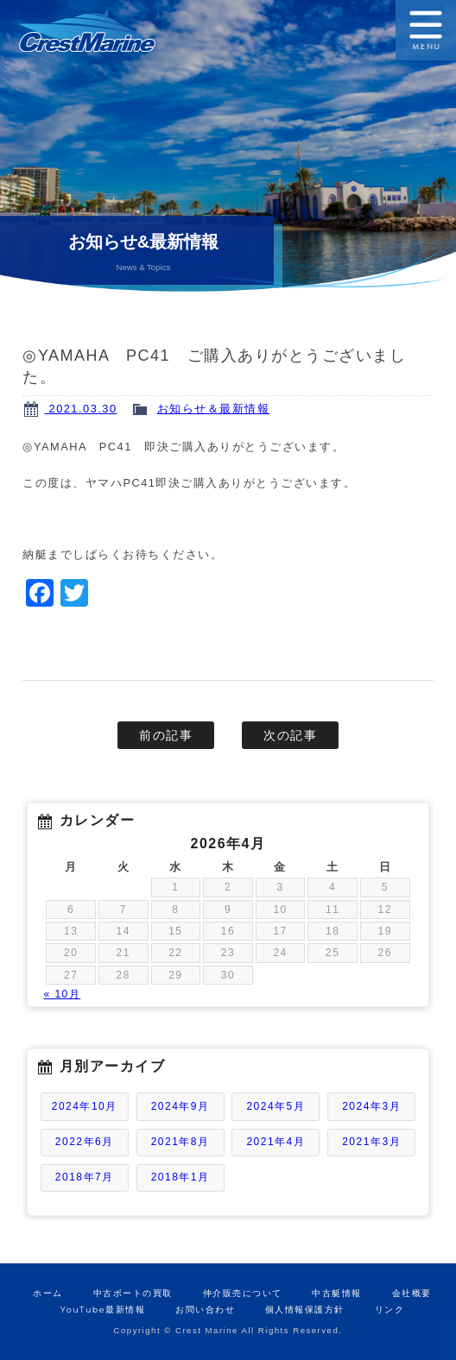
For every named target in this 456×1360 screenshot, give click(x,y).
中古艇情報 (337, 1293)
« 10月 (61, 994)
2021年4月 (275, 1142)
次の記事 (290, 735)
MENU (426, 30)
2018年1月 (180, 1177)
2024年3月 (371, 1106)
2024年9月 (180, 1106)
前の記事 (166, 735)
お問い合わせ (205, 1309)
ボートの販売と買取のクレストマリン (114, 30)
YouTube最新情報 (102, 1309)
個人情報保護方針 (305, 1309)
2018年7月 (84, 1177)
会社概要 (412, 1293)
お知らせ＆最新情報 (213, 408)
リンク (390, 1309)
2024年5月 (275, 1106)
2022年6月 (84, 1142)
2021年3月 (371, 1142)
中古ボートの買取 (133, 1293)
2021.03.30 (80, 408)
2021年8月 (180, 1142)
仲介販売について (242, 1293)
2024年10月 (84, 1106)
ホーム (48, 1293)
